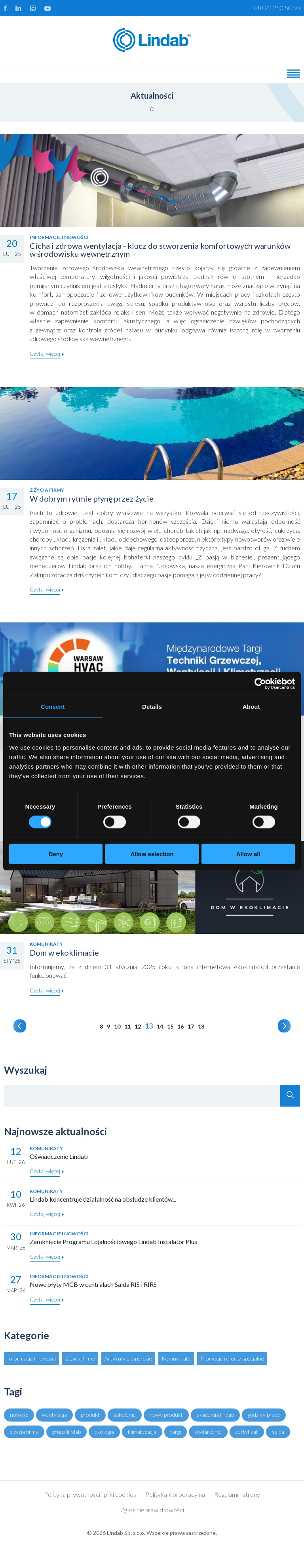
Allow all (248, 853)
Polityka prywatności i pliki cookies (90, 1494)
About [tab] (251, 706)
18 (201, 1026)
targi (175, 1431)
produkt (90, 1414)
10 (117, 1026)
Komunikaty (176, 1358)
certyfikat (247, 1431)
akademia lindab (215, 1414)
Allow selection (151, 853)
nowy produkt (166, 1414)
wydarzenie (208, 1431)
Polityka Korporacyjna (175, 1494)
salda (278, 1431)
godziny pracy (264, 1414)
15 (170, 1026)
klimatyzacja (142, 1431)
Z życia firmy (80, 1358)
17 (191, 1026)
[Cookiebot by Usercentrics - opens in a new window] (260, 684)
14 (160, 1026)
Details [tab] (152, 706)
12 (138, 1026)
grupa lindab (66, 1431)
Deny (55, 853)
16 (180, 1026)
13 (149, 1025)
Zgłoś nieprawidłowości (152, 1509)
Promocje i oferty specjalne (232, 1358)
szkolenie (125, 1414)
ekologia (104, 1431)
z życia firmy (24, 1431)
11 (127, 1026)
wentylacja (54, 1414)
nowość (19, 1414)
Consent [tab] (53, 706)
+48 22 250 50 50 (276, 7)
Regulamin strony (237, 1494)
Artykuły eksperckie (128, 1358)
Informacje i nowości (31, 1358)
